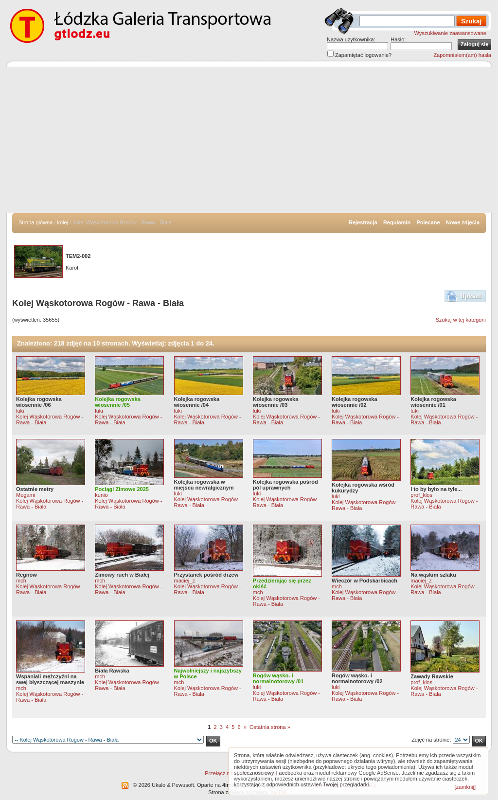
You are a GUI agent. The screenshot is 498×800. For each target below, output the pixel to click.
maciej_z (184, 580)
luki (20, 411)
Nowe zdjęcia (463, 222)
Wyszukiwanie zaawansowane (450, 33)
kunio (101, 495)
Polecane (428, 222)
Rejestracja (363, 222)
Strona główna (35, 222)
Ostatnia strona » (269, 727)
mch (21, 580)
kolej (63, 222)
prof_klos (421, 495)
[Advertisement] (249, 140)
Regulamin (396, 222)
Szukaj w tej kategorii (461, 320)
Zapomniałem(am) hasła (462, 55)
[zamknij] (465, 787)
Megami (25, 495)
